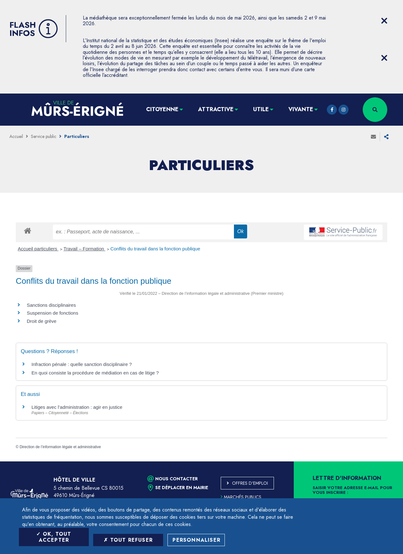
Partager (386, 136)
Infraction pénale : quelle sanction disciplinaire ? (81, 364)
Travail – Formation (84, 248)
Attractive (216, 109)
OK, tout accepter (53, 537)
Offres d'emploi (250, 483)
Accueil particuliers (38, 248)
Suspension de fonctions (52, 313)
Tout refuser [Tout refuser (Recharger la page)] (128, 540)
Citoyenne (162, 109)
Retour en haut (384, 461)
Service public (43, 136)
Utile (261, 109)
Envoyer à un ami (373, 136)
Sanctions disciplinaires (51, 305)
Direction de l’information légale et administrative (60, 447)
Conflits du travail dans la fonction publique (155, 248)
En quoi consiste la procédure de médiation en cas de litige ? (95, 372)
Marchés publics (241, 497)
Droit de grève (41, 321)
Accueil (16, 136)
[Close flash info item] (384, 21)
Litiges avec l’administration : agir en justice (76, 407)
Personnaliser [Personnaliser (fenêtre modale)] (196, 540)
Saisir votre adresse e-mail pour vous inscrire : (352, 490)
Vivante (300, 109)
